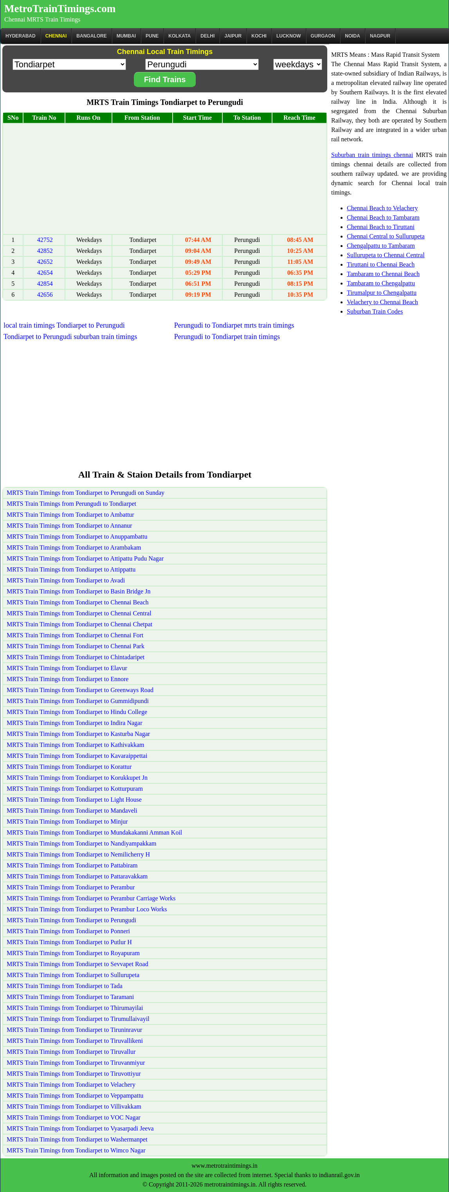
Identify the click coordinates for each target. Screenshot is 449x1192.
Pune (152, 36)
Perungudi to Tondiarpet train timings (227, 337)
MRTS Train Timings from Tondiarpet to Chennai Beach (78, 602)
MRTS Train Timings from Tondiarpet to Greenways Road (80, 690)
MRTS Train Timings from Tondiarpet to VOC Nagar (74, 1117)
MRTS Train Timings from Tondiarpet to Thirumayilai (75, 1007)
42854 (45, 283)
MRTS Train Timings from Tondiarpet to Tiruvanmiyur (76, 1062)
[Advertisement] (165, 179)
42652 (45, 261)
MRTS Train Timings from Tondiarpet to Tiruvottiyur (74, 1073)
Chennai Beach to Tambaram (383, 217)
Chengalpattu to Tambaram (381, 245)
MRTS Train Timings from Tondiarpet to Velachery (71, 1084)
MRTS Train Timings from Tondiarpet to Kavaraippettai (77, 755)
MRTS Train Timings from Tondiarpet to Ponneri (68, 931)
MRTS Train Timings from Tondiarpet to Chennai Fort (75, 635)
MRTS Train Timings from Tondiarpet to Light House (74, 799)
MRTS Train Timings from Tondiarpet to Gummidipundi (78, 701)
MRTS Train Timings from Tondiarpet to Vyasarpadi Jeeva (80, 1128)
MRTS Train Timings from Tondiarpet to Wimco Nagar (76, 1150)
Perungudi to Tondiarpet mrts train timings (234, 325)
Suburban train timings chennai (372, 154)
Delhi (207, 36)
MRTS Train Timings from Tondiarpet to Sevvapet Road (77, 964)
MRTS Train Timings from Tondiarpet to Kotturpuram (75, 788)
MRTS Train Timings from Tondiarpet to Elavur (67, 668)
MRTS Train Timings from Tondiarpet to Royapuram (73, 953)
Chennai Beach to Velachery (382, 208)
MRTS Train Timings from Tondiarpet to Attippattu (71, 569)
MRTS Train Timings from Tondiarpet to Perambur (71, 887)
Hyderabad (20, 36)
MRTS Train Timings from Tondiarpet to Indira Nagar (74, 723)
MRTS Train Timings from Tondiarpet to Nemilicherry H (78, 854)
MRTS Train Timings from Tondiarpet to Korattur (69, 766)
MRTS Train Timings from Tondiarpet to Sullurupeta (73, 975)
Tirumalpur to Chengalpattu (382, 292)
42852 (45, 250)
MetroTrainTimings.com (59, 8)
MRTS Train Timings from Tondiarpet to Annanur (69, 525)
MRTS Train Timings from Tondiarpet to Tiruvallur (71, 1051)
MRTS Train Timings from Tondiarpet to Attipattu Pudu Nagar (85, 558)
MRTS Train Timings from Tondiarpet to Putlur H (69, 942)
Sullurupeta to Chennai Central (386, 255)
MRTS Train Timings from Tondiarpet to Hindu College (77, 712)
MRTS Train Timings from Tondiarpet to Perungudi (71, 920)
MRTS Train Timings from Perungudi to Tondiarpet (71, 503)
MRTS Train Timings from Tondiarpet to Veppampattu (75, 1095)
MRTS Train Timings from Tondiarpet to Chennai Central (79, 613)
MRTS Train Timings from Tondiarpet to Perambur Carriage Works (91, 898)
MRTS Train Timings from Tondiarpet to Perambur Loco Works (87, 909)
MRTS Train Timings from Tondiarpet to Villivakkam (74, 1106)
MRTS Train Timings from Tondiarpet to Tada (65, 986)
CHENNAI (56, 36)
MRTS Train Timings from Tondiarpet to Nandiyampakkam (82, 843)
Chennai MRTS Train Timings (42, 19)
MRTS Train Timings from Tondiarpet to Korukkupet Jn (77, 777)
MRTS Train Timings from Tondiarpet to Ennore (67, 679)
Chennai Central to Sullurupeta (386, 236)
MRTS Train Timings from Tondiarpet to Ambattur (70, 514)
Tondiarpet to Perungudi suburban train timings (70, 337)
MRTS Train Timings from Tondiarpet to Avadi (66, 580)
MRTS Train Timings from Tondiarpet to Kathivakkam (75, 744)
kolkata (179, 36)
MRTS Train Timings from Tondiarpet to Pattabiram (72, 865)
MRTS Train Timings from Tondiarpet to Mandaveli (72, 810)
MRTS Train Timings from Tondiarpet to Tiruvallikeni (75, 1040)
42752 (45, 239)
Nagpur (380, 36)
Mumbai (126, 36)
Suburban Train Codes (375, 311)
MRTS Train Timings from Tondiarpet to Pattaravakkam (77, 876)
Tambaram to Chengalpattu (381, 283)
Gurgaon (323, 36)
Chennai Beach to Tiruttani (381, 227)
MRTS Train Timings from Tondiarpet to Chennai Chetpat (79, 624)
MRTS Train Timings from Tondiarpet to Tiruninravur (74, 1029)
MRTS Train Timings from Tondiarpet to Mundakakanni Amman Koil (94, 832)
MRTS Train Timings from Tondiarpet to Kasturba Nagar (78, 733)
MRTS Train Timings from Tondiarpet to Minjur (67, 821)
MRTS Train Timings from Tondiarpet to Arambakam (74, 547)
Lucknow (288, 36)
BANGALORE (91, 36)
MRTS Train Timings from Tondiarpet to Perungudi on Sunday (85, 492)
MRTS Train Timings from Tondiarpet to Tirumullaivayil (78, 1018)
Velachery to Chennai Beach (382, 302)
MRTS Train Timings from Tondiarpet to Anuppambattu (77, 536)
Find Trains (165, 79)
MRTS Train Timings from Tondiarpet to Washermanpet (77, 1139)
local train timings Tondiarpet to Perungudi (64, 325)
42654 (45, 272)
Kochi (259, 36)
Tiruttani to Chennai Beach (381, 264)
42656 (45, 294)
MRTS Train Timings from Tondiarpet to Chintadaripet (75, 657)
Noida (352, 36)
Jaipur (233, 36)
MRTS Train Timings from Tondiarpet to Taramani (70, 997)
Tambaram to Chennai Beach (383, 273)
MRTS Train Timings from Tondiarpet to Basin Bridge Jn (78, 591)
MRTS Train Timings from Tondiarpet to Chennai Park (75, 646)
